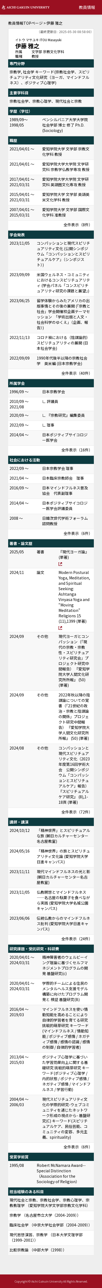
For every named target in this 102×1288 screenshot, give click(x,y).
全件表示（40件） (76, 373)
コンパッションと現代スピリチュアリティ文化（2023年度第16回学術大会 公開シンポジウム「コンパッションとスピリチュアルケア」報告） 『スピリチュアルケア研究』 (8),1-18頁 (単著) (74, 775)
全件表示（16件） (76, 450)
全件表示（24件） (76, 938)
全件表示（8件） (78, 224)
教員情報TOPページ (25, 23)
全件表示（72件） (76, 812)
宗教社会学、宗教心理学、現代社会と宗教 (46, 101)
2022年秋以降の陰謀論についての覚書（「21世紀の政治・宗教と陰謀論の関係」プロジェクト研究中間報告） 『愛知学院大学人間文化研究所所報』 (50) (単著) (74, 716)
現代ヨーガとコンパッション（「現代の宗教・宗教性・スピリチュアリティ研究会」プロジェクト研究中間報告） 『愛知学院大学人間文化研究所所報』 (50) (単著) (74, 661)
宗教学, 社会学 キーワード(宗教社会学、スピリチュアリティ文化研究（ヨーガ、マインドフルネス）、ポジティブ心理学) (50, 77)
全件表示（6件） (78, 533)
